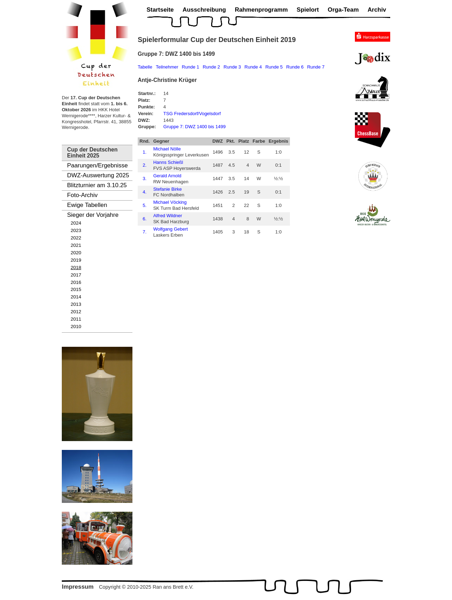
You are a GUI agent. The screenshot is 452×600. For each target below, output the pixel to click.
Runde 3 (232, 67)
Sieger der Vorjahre (93, 215)
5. (145, 205)
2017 (76, 275)
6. (145, 218)
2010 (76, 326)
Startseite (160, 9)
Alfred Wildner (167, 215)
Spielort (308, 9)
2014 (76, 296)
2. (145, 165)
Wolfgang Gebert (170, 229)
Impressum (78, 586)
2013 (76, 304)
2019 (76, 260)
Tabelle (145, 67)
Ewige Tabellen (87, 205)
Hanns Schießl (168, 162)
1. (145, 152)
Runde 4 (253, 67)
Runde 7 (316, 67)
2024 (76, 223)
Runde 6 (295, 67)
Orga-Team (343, 9)
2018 (76, 267)
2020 (76, 252)
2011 (76, 319)
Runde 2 (211, 67)
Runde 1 (190, 67)
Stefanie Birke (167, 189)
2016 (76, 282)
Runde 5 (273, 67)
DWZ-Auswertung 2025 (98, 175)
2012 (76, 311)
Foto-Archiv (82, 195)
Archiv (377, 9)
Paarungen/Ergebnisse (97, 165)
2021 (76, 245)
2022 (76, 237)
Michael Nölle (167, 149)
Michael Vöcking (170, 202)
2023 (76, 230)
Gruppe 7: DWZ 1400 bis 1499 (194, 126)
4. (145, 192)
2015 (76, 289)
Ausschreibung (204, 9)
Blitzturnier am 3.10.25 (97, 185)
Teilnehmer (167, 67)
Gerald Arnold (167, 175)
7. (145, 231)
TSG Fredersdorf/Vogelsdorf (192, 113)
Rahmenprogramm (261, 9)
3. (145, 178)
